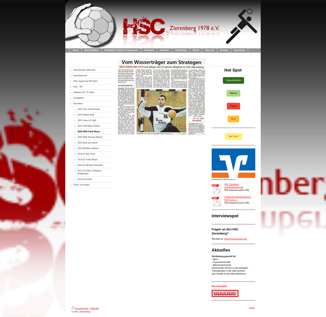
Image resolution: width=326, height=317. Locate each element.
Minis (233, 119)
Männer (233, 93)
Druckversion (80, 308)
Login (251, 307)
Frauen (233, 106)
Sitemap (94, 308)
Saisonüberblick (233, 80)
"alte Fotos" (233, 136)
